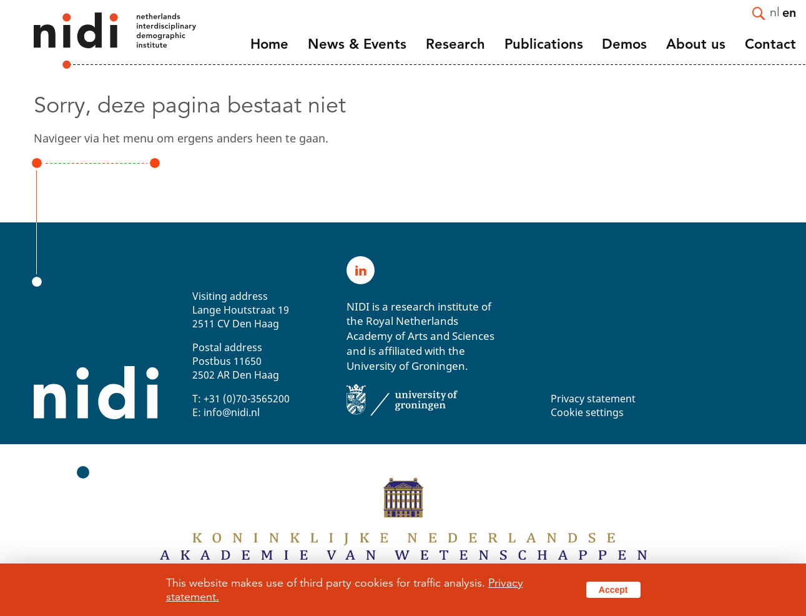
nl (775, 11)
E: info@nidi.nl (226, 412)
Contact (770, 44)
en (789, 12)
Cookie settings (587, 412)
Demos (624, 44)
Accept (613, 590)
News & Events (357, 44)
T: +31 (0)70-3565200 (241, 398)
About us (695, 44)
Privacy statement (593, 398)
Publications (543, 44)
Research (455, 44)
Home (269, 44)
